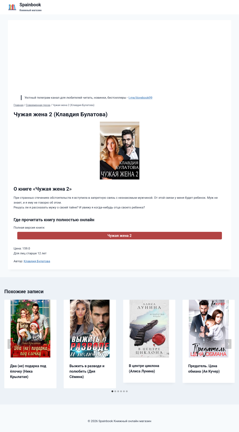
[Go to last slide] (11, 344)
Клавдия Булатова (37, 261)
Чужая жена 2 (119, 235)
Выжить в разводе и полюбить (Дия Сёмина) (86, 371)
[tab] (112, 391)
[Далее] (228, 344)
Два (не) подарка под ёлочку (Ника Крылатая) (28, 371)
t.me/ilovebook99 (140, 97)
